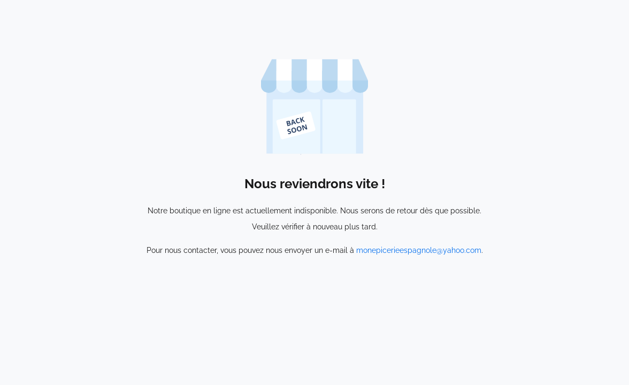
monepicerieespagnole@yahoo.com (418, 250)
